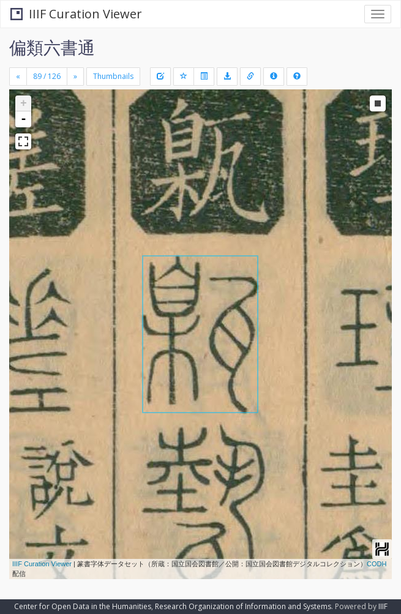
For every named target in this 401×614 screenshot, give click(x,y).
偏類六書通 (52, 47)
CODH (376, 563)
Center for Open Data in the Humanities (82, 606)
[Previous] (18, 76)
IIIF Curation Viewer (76, 14)
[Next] (75, 76)
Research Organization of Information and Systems (243, 606)
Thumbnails (113, 76)
